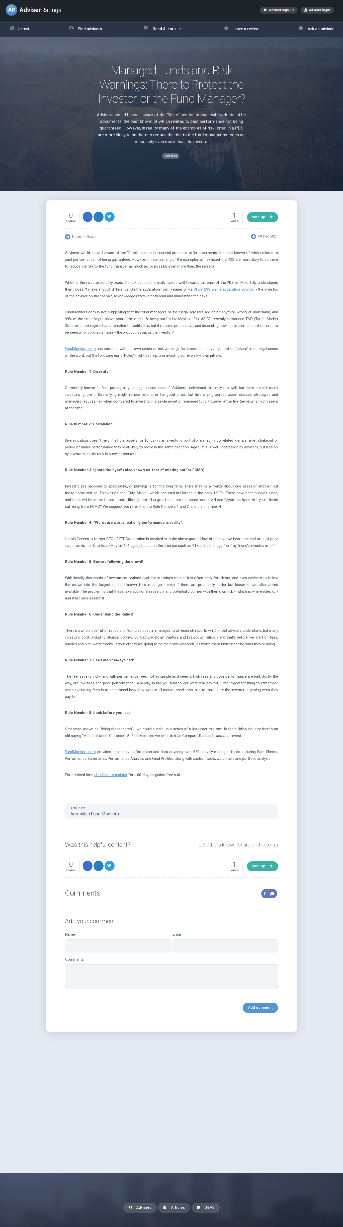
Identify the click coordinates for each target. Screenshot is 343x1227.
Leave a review (241, 29)
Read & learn (162, 31)
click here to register (110, 777)
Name (117, 945)
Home (77, 239)
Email (225, 945)
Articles (174, 1208)
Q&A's (205, 1208)
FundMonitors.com (80, 351)
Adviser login (317, 10)
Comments (171, 976)
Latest (20, 29)
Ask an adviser (316, 29)
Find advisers (85, 29)
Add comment (260, 1010)
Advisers (140, 1208)
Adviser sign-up (279, 10)
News (91, 239)
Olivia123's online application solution (224, 292)
